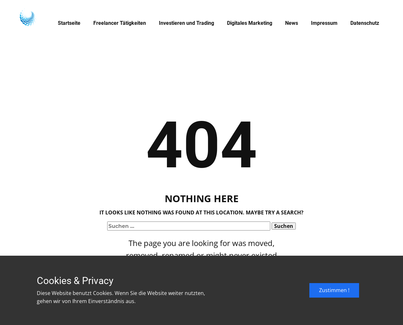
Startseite (69, 23)
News (291, 23)
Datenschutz (364, 23)
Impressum (324, 23)
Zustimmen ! (334, 290)
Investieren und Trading (186, 23)
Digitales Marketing (249, 23)
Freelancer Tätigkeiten (119, 23)
